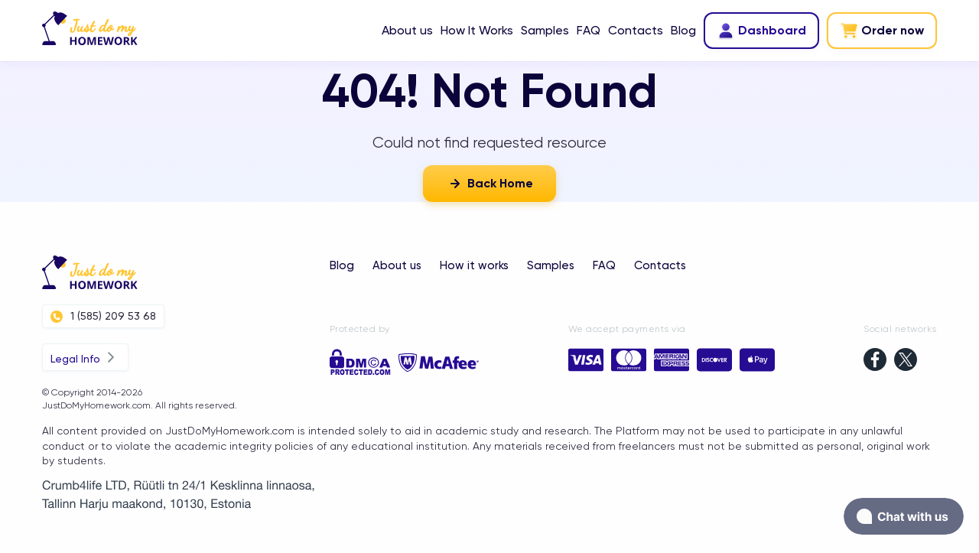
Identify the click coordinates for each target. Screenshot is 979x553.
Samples (545, 30)
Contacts (635, 30)
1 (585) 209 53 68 (103, 316)
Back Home (489, 183)
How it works (474, 265)
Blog (683, 30)
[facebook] (875, 361)
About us (407, 30)
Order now (882, 30)
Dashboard (761, 30)
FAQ (588, 30)
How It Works (477, 30)
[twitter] (905, 361)
